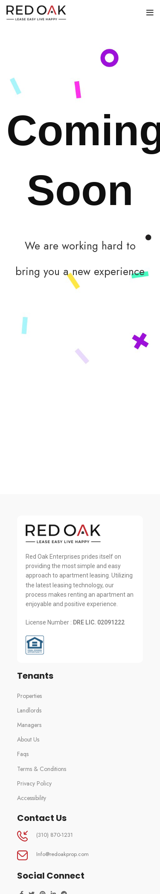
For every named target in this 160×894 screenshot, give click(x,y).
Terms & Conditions (41, 769)
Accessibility (31, 798)
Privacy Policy (34, 783)
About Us (28, 739)
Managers (29, 725)
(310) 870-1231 (54, 835)
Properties (29, 696)
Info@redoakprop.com (62, 854)
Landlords (29, 710)
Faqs (23, 754)
